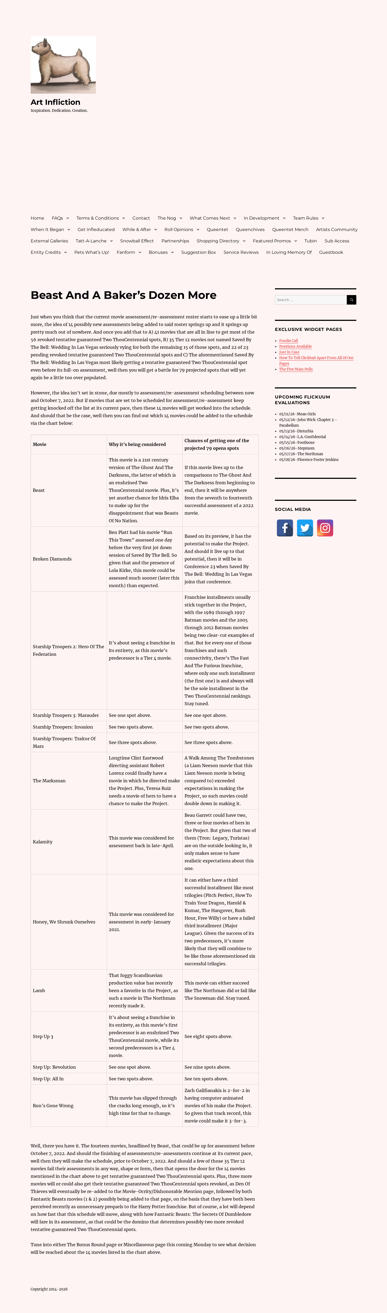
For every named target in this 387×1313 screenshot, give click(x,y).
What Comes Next (210, 218)
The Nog (167, 218)
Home (37, 218)
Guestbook (331, 252)
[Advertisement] (194, 169)
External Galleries (49, 240)
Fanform (126, 252)
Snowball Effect (137, 240)
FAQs (57, 218)
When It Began (47, 229)
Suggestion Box (198, 252)
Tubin (310, 240)
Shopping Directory (218, 240)
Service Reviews (241, 252)
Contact (141, 218)
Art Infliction (55, 102)
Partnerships (175, 240)
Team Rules (305, 218)
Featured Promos (272, 240)
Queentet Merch (290, 229)
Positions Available (295, 346)
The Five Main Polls (296, 369)
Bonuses (158, 252)
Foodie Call (288, 340)
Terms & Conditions (98, 218)
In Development (262, 218)
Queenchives (250, 229)
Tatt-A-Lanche (91, 240)
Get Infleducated (96, 229)
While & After (136, 229)
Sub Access (337, 240)
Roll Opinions (178, 229)
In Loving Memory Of (289, 252)
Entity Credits (46, 252)
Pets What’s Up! (91, 252)
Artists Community (337, 229)
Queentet (217, 229)
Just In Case (289, 352)
